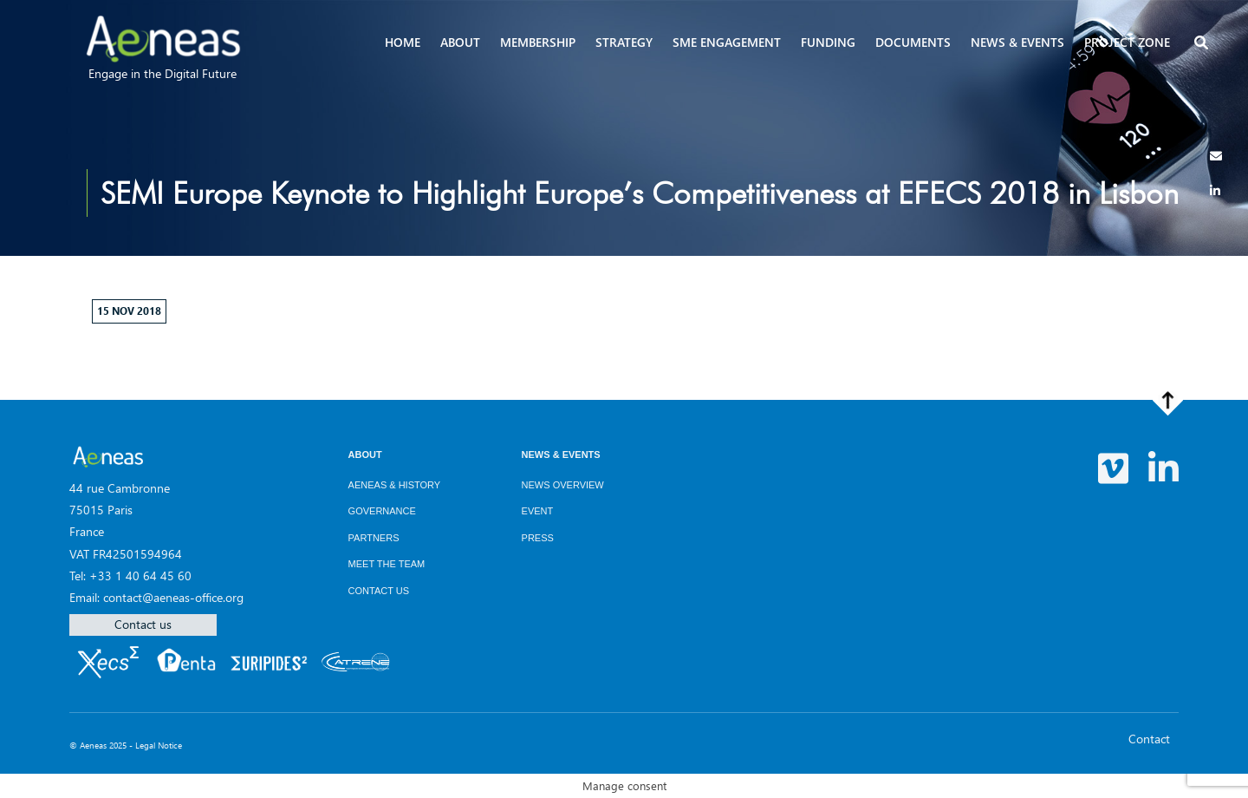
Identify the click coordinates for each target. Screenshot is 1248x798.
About (460, 42)
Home (402, 42)
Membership (537, 42)
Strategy (624, 42)
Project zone (1127, 42)
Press (538, 538)
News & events (1017, 42)
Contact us (143, 624)
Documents (913, 42)
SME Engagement (727, 42)
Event (538, 511)
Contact (1149, 738)
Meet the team (387, 564)
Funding (828, 42)
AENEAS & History (394, 485)
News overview (563, 485)
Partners (374, 538)
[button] (1203, 44)
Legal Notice (158, 745)
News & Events (561, 454)
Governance (382, 511)
